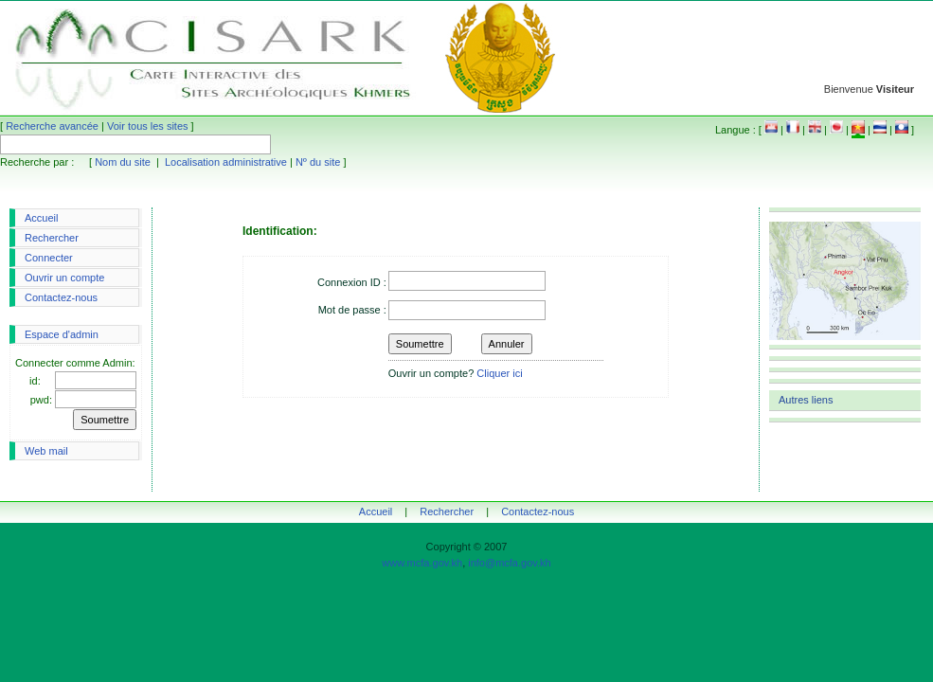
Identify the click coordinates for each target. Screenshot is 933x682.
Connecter (49, 257)
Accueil (41, 218)
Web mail (46, 451)
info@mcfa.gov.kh (509, 562)
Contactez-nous (61, 297)
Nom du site (123, 162)
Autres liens (806, 399)
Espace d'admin (62, 334)
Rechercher (52, 237)
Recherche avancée (52, 126)
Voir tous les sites (147, 126)
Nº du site (318, 162)
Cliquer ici (499, 373)
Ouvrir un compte (64, 277)
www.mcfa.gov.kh (422, 562)
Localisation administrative (226, 162)
